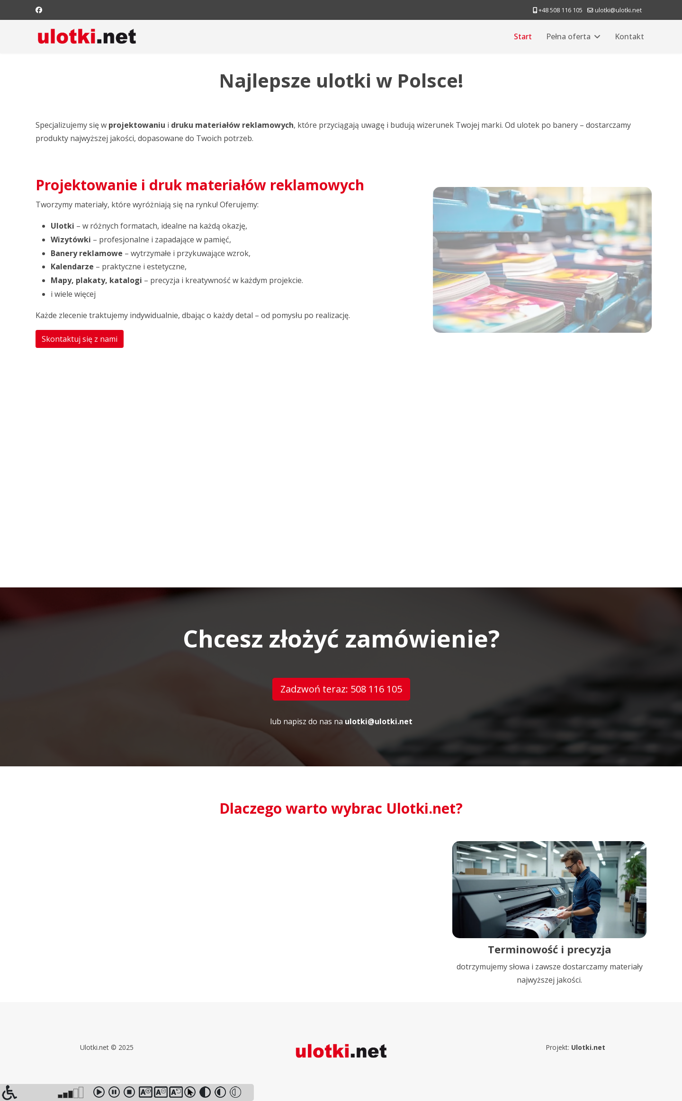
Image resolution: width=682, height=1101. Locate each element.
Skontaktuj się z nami (79, 339)
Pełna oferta (568, 36)
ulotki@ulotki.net (618, 10)
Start (523, 36)
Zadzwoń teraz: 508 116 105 (341, 689)
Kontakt (629, 36)
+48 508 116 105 (560, 10)
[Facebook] (39, 9)
